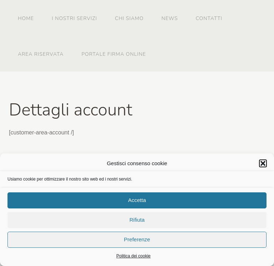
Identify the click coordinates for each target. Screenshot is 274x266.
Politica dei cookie (133, 256)
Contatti (209, 18)
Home (26, 18)
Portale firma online (113, 54)
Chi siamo (129, 18)
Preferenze (137, 240)
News (170, 18)
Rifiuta (137, 221)
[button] (263, 164)
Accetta (137, 201)
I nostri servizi (74, 18)
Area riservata (41, 54)
